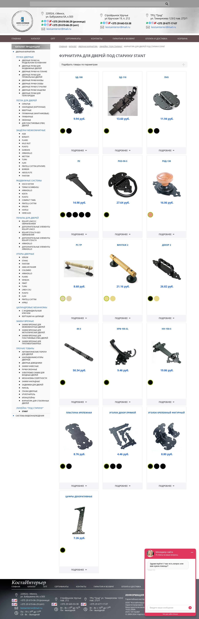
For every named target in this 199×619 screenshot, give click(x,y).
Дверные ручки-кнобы (32, 80)
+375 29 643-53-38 (121, 23)
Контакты (96, 38)
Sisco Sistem (28, 184)
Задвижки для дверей (32, 384)
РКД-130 (166, 161)
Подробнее (77, 150)
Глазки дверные (29, 391)
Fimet (24, 283)
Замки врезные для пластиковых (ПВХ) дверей (35, 336)
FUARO (25, 140)
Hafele (25, 210)
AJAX (24, 163)
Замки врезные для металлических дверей (33, 331)
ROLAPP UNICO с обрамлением (29, 222)
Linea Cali (26, 289)
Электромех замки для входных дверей (33, 373)
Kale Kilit (26, 143)
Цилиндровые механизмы (31, 307)
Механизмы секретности (34, 378)
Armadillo (27, 190)
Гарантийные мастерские (137, 599)
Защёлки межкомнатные (30, 130)
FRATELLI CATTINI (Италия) (33, 166)
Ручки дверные (25, 57)
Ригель (25, 388)
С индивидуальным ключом (32, 312)
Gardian (26, 150)
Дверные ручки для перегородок (31, 94)
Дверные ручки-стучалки (34, 86)
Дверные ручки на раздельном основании (34, 61)
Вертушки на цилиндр (33, 316)
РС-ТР (79, 244)
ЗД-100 (79, 77)
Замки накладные (31, 381)
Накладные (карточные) (33, 107)
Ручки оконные (29, 369)
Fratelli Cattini (29, 203)
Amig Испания (29, 267)
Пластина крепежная (79, 412)
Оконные (26, 120)
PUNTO (25, 146)
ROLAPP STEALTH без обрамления (31, 233)
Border (25, 169)
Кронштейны (28, 397)
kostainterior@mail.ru (59, 29)
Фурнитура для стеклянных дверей (35, 401)
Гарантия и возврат (124, 38)
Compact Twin (28, 200)
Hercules (26, 213)
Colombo (26, 270)
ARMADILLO (27, 153)
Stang (25, 260)
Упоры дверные (25, 253)
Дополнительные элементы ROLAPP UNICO (36, 227)
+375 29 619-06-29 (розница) (68, 21)
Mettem (25, 156)
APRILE (25, 302)
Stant (25, 411)
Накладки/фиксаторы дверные (32, 358)
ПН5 (166, 77)
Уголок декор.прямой (122, 412)
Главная (16, 38)
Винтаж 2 (122, 244)
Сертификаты (73, 38)
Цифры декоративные (78, 496)
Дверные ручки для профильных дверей (32, 76)
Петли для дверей (26, 100)
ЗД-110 (122, 77)
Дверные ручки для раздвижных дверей (32, 67)
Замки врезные (25, 321)
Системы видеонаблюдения (30, 415)
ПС (79, 161)
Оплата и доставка (156, 38)
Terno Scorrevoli (30, 187)
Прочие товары (25, 348)
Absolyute (27, 172)
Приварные (27, 116)
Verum (25, 257)
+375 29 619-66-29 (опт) (65, 25)
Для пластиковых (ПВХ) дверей (33, 124)
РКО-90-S (122, 161)
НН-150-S (166, 328)
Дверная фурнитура (25, 51)
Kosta (25, 193)
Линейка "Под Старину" (30, 408)
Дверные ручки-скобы (32, 83)
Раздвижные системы (29, 180)
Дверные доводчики (32, 363)
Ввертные (26, 110)
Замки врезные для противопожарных (31, 342)
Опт (53, 38)
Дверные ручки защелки (34, 90)
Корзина (182, 38)
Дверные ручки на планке (34, 71)
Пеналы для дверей (27, 217)
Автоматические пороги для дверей (34, 353)
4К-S (79, 328)
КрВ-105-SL (122, 328)
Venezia (25, 280)
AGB (24, 134)
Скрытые (26, 104)
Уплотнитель (28, 394)
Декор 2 (166, 244)
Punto (25, 197)
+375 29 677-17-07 (167, 23)
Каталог (35, 38)
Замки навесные (30, 366)
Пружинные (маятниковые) (35, 113)
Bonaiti (25, 137)
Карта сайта (142, 614)
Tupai (24, 159)
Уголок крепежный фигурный (166, 412)
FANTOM (25, 175)
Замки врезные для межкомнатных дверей (33, 325)
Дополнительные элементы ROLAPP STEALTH (36, 239)
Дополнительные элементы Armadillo (36, 248)
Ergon (25, 206)
